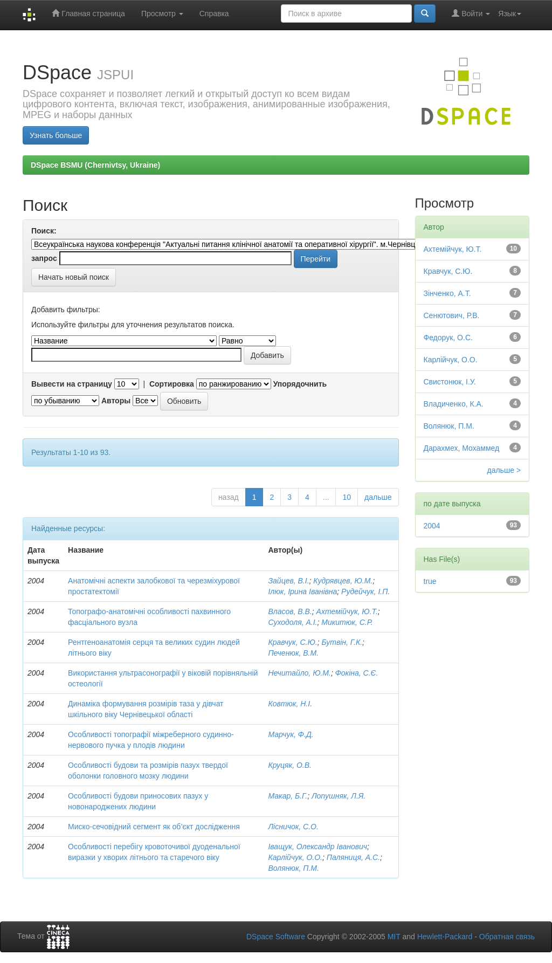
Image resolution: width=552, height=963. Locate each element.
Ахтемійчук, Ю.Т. (347, 611)
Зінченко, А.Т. (447, 293)
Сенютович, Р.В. (452, 315)
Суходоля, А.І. (292, 622)
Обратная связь (507, 936)
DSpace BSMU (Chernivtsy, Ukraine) (95, 165)
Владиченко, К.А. (454, 404)
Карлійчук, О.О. (295, 857)
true (430, 581)
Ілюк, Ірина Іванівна (302, 591)
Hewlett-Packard (445, 936)
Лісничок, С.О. (293, 826)
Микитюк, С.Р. (346, 622)
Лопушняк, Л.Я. (338, 796)
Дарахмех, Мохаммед (462, 448)
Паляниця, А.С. (353, 857)
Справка (214, 13)
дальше (377, 497)
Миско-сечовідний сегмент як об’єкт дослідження (154, 826)
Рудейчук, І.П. (365, 591)
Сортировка (171, 384)
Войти (471, 13)
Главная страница (88, 13)
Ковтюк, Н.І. (290, 703)
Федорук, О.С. (448, 337)
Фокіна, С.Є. (356, 673)
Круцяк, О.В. (289, 765)
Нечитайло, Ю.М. (299, 673)
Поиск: (44, 230)
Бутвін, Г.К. (341, 642)
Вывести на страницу (71, 384)
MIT (394, 936)
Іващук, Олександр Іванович (317, 846)
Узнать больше (56, 135)
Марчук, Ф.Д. (290, 734)
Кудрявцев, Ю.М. (342, 580)
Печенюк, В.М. (293, 653)
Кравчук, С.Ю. (292, 642)
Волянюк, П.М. (293, 868)
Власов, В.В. (290, 611)
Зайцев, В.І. (288, 580)
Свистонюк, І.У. (450, 381)
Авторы (115, 400)
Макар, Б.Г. (287, 796)
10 (346, 497)
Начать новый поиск (73, 277)
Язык (509, 13)
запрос (44, 258)
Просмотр (162, 13)
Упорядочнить (300, 384)
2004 (432, 525)
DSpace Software (275, 936)
